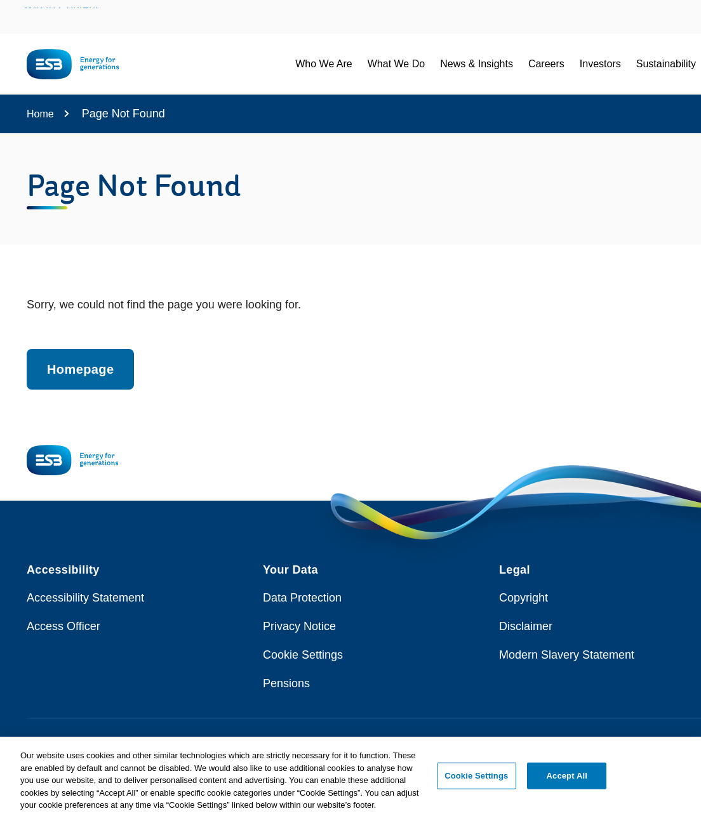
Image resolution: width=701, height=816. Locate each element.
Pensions (286, 683)
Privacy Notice (299, 626)
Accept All (567, 781)
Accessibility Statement (85, 597)
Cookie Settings (303, 654)
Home (40, 114)
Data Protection (302, 597)
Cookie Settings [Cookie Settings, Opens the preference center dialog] (476, 781)
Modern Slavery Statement (566, 654)
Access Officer (63, 626)
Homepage (80, 369)
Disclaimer (525, 626)
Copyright (523, 597)
